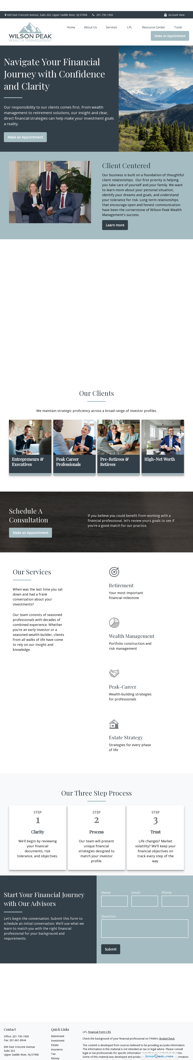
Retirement (57, 1025)
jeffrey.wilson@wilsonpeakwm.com (25, 1050)
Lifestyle (56, 1051)
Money (55, 1047)
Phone (167, 881)
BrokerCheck (167, 1027)
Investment (58, 1029)
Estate (55, 1034)
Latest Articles (59, 1056)
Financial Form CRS (99, 1021)
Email (135, 881)
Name (106, 881)
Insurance (57, 1038)
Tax (53, 1043)
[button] (71, 16)
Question (108, 905)
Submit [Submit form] (111, 938)
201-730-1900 (102, 4)
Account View (174, 4)
